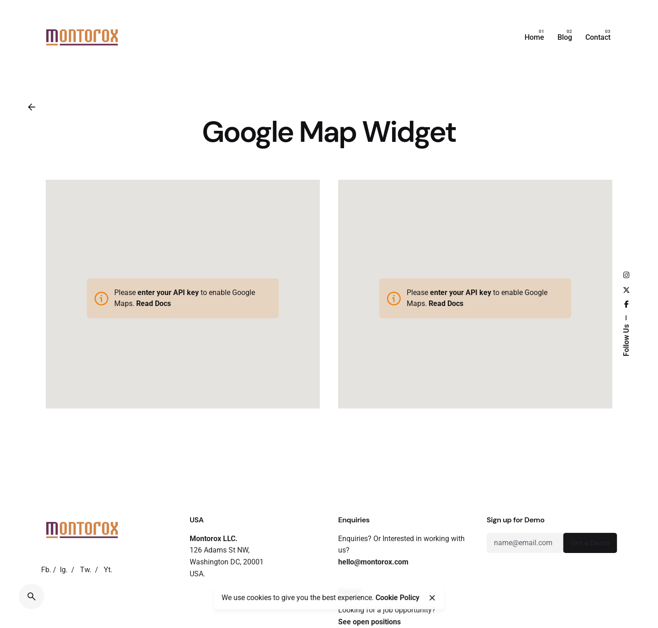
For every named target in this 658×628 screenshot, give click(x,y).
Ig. (64, 569)
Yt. (108, 569)
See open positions (369, 621)
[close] (432, 598)
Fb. (46, 569)
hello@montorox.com (373, 562)
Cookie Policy (397, 598)
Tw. (85, 569)
